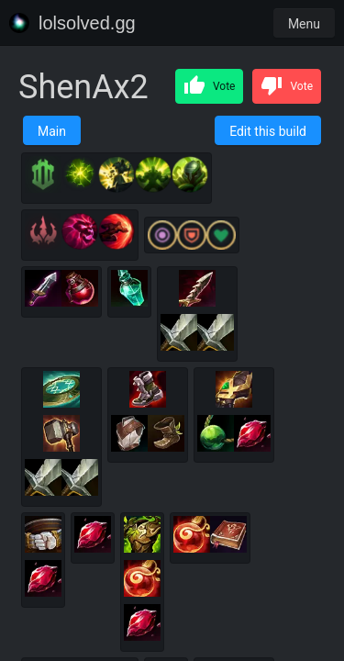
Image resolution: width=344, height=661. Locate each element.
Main (52, 131)
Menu (304, 24)
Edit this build (267, 131)
